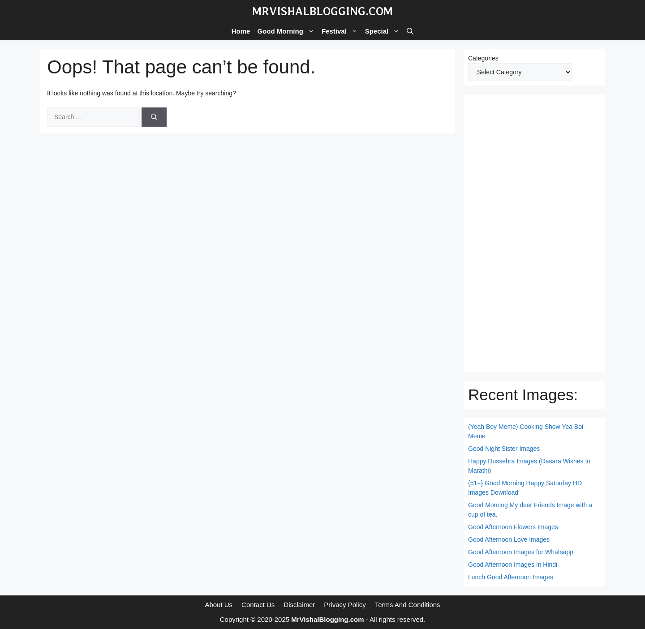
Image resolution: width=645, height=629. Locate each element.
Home (241, 31)
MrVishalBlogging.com (322, 11)
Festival (341, 31)
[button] (410, 31)
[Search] (154, 117)
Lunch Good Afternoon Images (510, 577)
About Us (218, 604)
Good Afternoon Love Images (509, 539)
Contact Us (258, 604)
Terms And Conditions (407, 604)
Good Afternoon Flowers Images (513, 527)
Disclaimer (299, 604)
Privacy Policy (345, 604)
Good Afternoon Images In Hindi (512, 564)
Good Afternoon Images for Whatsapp (520, 552)
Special (384, 31)
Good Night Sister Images (504, 448)
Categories (483, 58)
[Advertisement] (534, 233)
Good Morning (287, 31)
